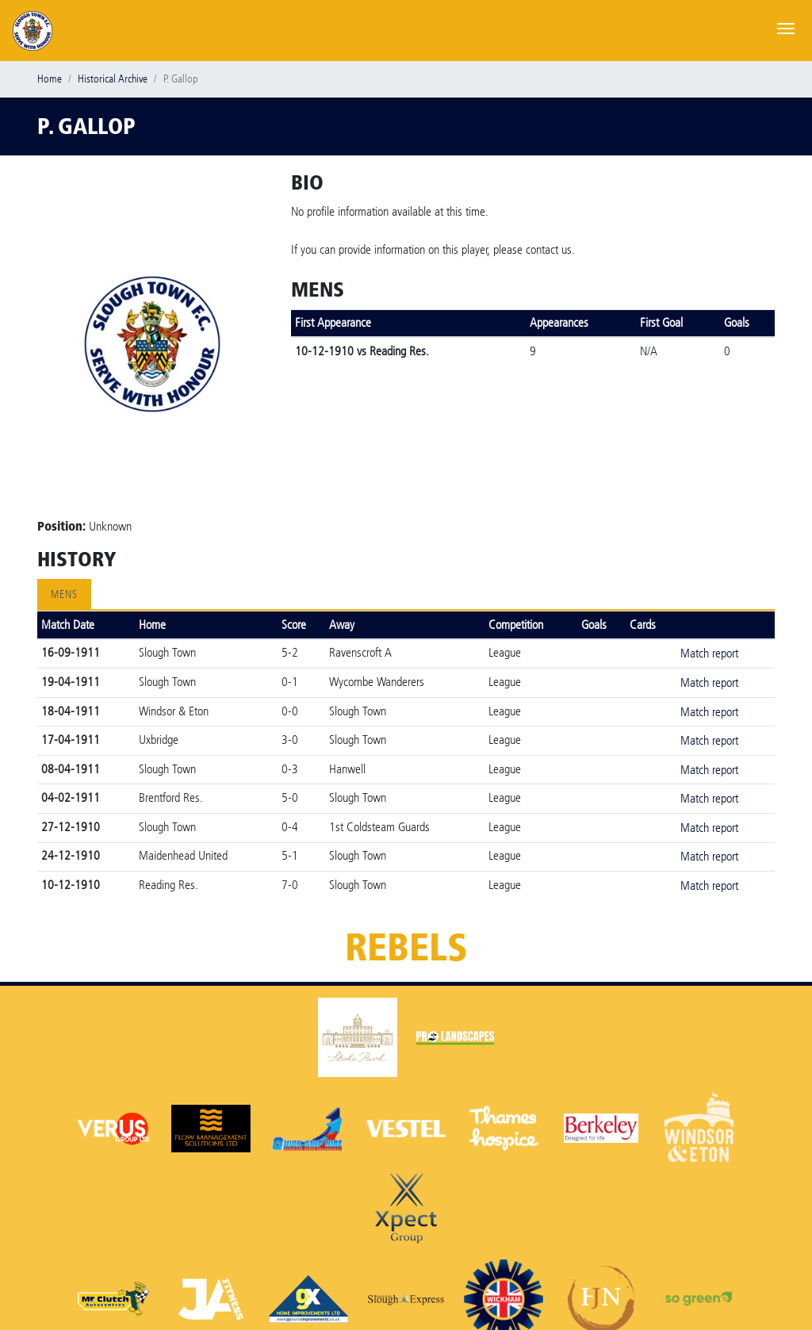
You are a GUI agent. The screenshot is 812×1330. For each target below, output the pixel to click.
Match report (709, 653)
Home (49, 79)
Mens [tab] (64, 594)
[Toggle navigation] (786, 27)
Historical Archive (112, 79)
